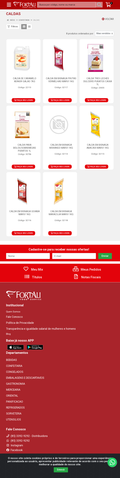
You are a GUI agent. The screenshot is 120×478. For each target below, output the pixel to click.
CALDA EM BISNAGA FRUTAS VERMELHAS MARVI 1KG (61, 80)
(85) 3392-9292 (18, 440)
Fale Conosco (14, 316)
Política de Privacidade (20, 322)
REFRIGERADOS (15, 407)
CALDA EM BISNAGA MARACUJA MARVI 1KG (61, 213)
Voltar (108, 19)
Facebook (14, 450)
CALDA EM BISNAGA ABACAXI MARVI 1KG (98, 146)
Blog (8, 334)
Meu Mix (33, 269)
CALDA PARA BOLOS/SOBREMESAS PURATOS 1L (24, 147)
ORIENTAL (12, 395)
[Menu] (9, 5)
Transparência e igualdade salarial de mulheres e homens (41, 328)
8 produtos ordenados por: (80, 33)
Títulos (33, 277)
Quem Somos (13, 311)
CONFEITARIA (14, 365)
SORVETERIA (13, 413)
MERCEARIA (13, 389)
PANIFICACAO (14, 401)
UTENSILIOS (13, 419)
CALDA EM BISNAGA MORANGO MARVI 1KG (61, 146)
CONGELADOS (14, 371)
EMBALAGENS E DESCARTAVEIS (25, 377)
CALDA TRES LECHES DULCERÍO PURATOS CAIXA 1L (97, 81)
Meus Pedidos (87, 269)
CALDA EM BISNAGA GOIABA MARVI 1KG (24, 213)
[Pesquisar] (100, 5)
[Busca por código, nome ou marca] (66, 5)
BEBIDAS (11, 360)
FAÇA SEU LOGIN (23, 100)
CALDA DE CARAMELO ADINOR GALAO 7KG (24, 80)
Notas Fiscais (87, 277)
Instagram (14, 445)
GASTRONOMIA (15, 383)
